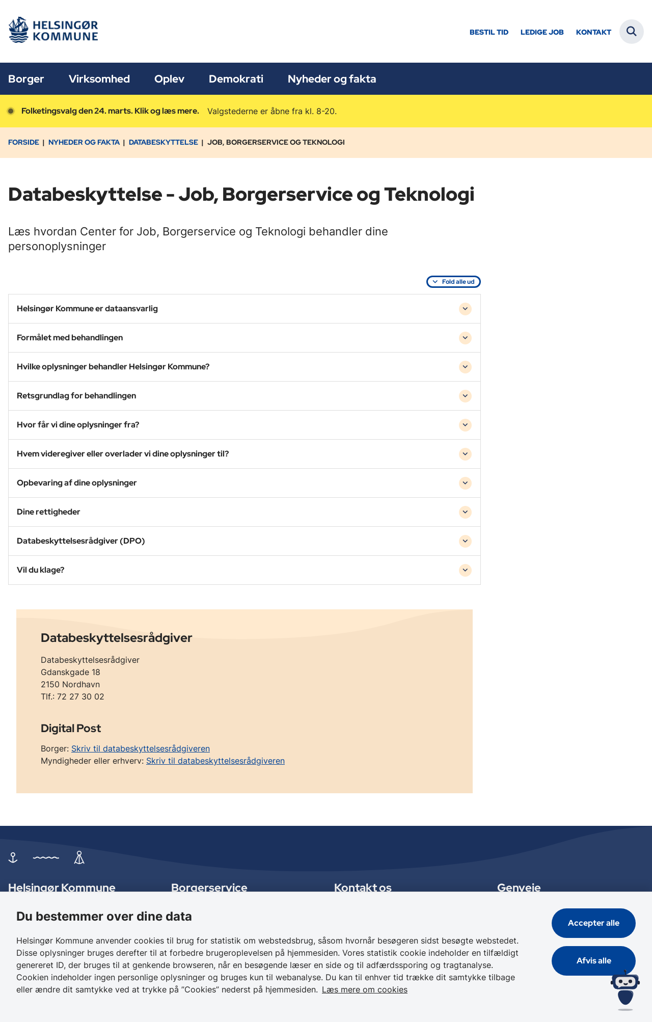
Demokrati (236, 79)
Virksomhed (99, 79)
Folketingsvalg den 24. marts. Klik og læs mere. (110, 110)
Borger (26, 79)
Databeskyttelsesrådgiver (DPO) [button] (81, 540)
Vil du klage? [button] (40, 569)
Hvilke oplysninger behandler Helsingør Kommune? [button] (113, 366)
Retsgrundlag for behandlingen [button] (76, 395)
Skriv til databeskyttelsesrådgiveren (140, 748)
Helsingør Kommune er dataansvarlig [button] (87, 308)
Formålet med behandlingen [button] (70, 337)
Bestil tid (489, 32)
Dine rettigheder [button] (48, 511)
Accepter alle (593, 923)
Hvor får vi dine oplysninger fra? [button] (78, 424)
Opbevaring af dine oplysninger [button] (77, 482)
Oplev (169, 79)
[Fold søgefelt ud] (631, 31)
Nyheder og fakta (332, 79)
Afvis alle (594, 960)
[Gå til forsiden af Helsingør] (52, 31)
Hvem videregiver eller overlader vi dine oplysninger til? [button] (123, 453)
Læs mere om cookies (365, 989)
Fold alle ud (458, 282)
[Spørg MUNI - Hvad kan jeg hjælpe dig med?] (625, 990)
